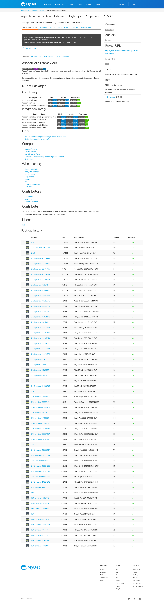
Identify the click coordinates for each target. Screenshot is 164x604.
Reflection (29, 159)
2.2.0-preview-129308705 (40, 386)
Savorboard (29, 197)
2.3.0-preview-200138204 (40, 274)
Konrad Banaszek (31, 202)
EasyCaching (29, 177)
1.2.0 (32, 514)
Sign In (121, 4)
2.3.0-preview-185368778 (40, 301)
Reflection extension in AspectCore (38, 139)
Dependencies (48, 56)
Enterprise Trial (137, 583)
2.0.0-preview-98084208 (40, 466)
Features (47, 4)
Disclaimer (29, 599)
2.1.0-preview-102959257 (40, 434)
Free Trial (135, 577)
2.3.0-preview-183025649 (40, 317)
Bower (117, 575)
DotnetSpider (30, 174)
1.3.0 (32, 493)
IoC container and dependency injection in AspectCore (45, 137)
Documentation (137, 569)
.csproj (59, 27)
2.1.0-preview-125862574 (40, 407)
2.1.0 (32, 391)
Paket (66, 27)
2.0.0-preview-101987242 (40, 482)
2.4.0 (33, 242)
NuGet (118, 569)
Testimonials (104, 577)
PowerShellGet (86, 27)
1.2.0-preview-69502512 (40, 535)
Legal (22, 599)
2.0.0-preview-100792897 (40, 487)
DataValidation (30, 152)
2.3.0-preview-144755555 (40, 349)
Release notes (36, 56)
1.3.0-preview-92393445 (40, 498)
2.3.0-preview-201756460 (40, 258)
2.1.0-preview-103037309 (40, 429)
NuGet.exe (43, 27)
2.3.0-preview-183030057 (40, 311)
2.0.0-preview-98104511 (39, 461)
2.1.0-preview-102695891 (40, 439)
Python (118, 586)
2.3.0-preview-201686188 (40, 264)
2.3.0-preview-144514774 (40, 354)
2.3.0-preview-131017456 (40, 375)
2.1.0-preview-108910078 (40, 423)
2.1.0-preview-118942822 (40, 413)
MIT (23, 225)
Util (26, 182)
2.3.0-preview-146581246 (40, 338)
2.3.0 (33, 253)
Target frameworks (62, 56)
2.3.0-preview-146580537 (40, 343)
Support (89, 4)
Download (111, 97)
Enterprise (59, 4)
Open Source (136, 580)
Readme (26, 56)
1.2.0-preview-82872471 (40, 519)
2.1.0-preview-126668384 (40, 397)
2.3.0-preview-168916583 (40, 322)
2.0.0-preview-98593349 (40, 450)
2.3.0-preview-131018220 (40, 370)
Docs (79, 4)
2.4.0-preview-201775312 (40, 248)
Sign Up (135, 4)
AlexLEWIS (29, 199)
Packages (42, 10)
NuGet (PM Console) (30, 27)
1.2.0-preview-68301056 (40, 540)
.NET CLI (52, 27)
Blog (98, 4)
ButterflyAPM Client (32, 169)
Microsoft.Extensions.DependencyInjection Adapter (44, 157)
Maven (118, 580)
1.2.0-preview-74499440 (40, 524)
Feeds (28, 10)
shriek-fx (28, 179)
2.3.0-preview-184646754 (40, 306)
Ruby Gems (119, 589)
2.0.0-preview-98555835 (40, 455)
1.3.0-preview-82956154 (40, 509)
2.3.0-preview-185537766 (40, 295)
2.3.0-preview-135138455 (40, 359)
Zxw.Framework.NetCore (34, 184)
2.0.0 (33, 445)
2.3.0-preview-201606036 (40, 269)
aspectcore (35, 10)
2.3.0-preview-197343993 (40, 280)
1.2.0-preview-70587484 (40, 530)
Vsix (117, 577)
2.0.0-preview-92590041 (40, 471)
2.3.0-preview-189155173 (40, 290)
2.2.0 (33, 381)
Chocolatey (74, 27)
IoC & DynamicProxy (32, 154)
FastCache (29, 187)
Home (23, 10)
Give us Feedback (138, 586)
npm (117, 572)
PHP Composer (120, 583)
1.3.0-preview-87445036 (40, 503)
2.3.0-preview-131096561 (40, 365)
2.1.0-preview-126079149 (40, 402)
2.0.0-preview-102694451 (40, 477)
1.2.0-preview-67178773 (40, 546)
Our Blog (135, 575)
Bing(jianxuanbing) (32, 172)
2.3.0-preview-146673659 (40, 327)
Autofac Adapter (31, 149)
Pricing (70, 4)
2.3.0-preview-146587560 (40, 333)
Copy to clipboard (29, 48)
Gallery (102, 580)
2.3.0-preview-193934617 (40, 285)
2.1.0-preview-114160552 (40, 418)
